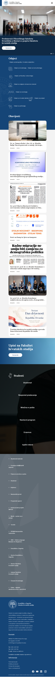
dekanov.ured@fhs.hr (18, 651)
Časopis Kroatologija (16, 581)
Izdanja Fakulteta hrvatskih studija (15, 573)
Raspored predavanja (27, 395)
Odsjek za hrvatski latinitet (21, 98)
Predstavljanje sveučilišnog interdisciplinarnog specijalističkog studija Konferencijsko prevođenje (26, 176)
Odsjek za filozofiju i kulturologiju (24, 76)
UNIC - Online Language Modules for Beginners (17, 541)
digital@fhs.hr (28, 654)
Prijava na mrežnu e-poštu (17, 474)
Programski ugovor (15, 501)
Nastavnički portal (15, 494)
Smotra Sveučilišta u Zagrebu (16, 556)
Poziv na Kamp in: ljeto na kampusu (23, 237)
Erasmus (27, 432)
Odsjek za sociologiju (21, 92)
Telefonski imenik (13, 662)
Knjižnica (12, 487)
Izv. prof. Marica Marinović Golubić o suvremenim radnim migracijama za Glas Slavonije (25, 207)
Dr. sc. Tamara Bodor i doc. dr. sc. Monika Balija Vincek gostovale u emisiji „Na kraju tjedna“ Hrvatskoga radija (26, 145)
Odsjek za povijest (40, 98)
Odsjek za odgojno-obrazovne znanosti (25, 84)
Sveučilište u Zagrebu (16, 548)
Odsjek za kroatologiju (20, 68)
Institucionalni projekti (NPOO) (16, 508)
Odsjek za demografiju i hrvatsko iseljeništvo (21, 62)
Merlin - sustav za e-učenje (16, 517)
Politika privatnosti (13, 664)
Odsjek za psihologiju (20, 106)
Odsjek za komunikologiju (35, 68)
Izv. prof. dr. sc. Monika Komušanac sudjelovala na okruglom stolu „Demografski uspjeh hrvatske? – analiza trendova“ (27, 300)
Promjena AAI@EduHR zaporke (16, 466)
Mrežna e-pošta (27, 407)
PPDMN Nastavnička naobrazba (16, 532)
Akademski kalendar (16, 459)
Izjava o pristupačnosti (14, 668)
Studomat (27, 383)
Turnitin (12, 524)
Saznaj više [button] (9, 48)
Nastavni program (27, 420)
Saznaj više (12, 148)
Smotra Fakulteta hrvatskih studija (15, 564)
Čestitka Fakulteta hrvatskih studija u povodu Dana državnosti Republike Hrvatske (27, 330)
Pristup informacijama (14, 666)
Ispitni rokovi (27, 445)
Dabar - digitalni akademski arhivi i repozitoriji (17, 588)
